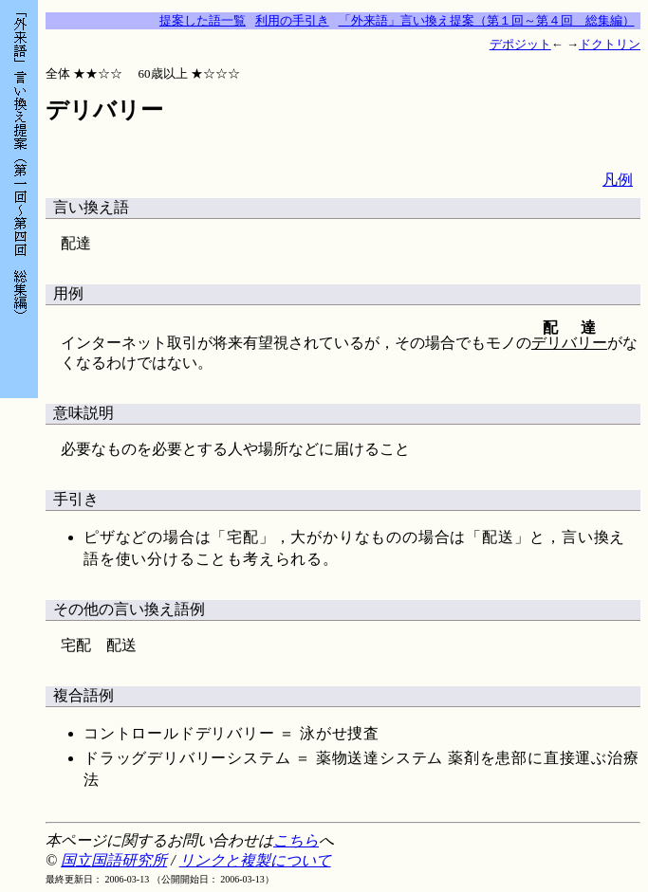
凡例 (617, 180)
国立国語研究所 (114, 860)
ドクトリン (609, 44)
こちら (296, 840)
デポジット (520, 44)
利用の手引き (292, 20)
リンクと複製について (255, 860)
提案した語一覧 (202, 20)
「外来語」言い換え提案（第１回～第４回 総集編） (487, 20)
